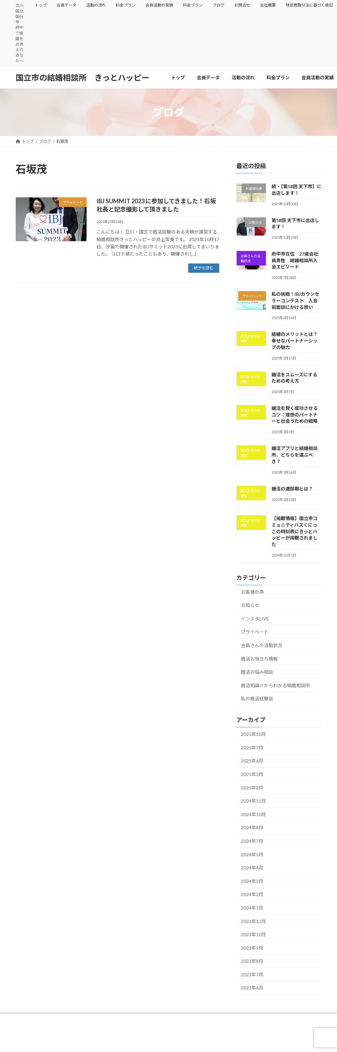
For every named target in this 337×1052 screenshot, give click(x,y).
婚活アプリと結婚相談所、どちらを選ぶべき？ (295, 454)
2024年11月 (253, 801)
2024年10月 (253, 814)
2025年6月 (252, 761)
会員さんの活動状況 (261, 645)
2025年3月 (252, 774)
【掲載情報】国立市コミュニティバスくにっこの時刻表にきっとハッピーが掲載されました (295, 531)
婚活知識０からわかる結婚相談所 (275, 685)
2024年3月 (252, 881)
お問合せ (242, 5)
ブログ (218, 5)
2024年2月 (252, 894)
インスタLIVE (255, 618)
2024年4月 (252, 867)
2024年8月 (252, 827)
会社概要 (268, 5)
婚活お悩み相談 (257, 672)
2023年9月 (252, 948)
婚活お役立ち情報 (259, 659)
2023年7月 (252, 974)
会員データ (66, 5)
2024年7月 (252, 841)
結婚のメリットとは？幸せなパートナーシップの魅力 (295, 340)
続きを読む (204, 267)
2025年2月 (252, 787)
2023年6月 (252, 987)
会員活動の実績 (159, 5)
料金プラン (126, 5)
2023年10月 (253, 934)
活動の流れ (96, 5)
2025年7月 (252, 747)
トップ (41, 5)
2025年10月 (253, 734)
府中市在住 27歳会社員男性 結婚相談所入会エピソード (295, 260)
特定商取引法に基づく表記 (45, 1022)
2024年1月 (252, 908)
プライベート (255, 632)
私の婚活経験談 (257, 698)
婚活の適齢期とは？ (292, 488)
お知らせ (250, 605)
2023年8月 (252, 961)
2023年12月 (253, 921)
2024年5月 (252, 854)
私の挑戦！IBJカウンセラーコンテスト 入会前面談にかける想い (295, 300)
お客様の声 (252, 592)
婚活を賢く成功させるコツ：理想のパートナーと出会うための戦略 (295, 414)
